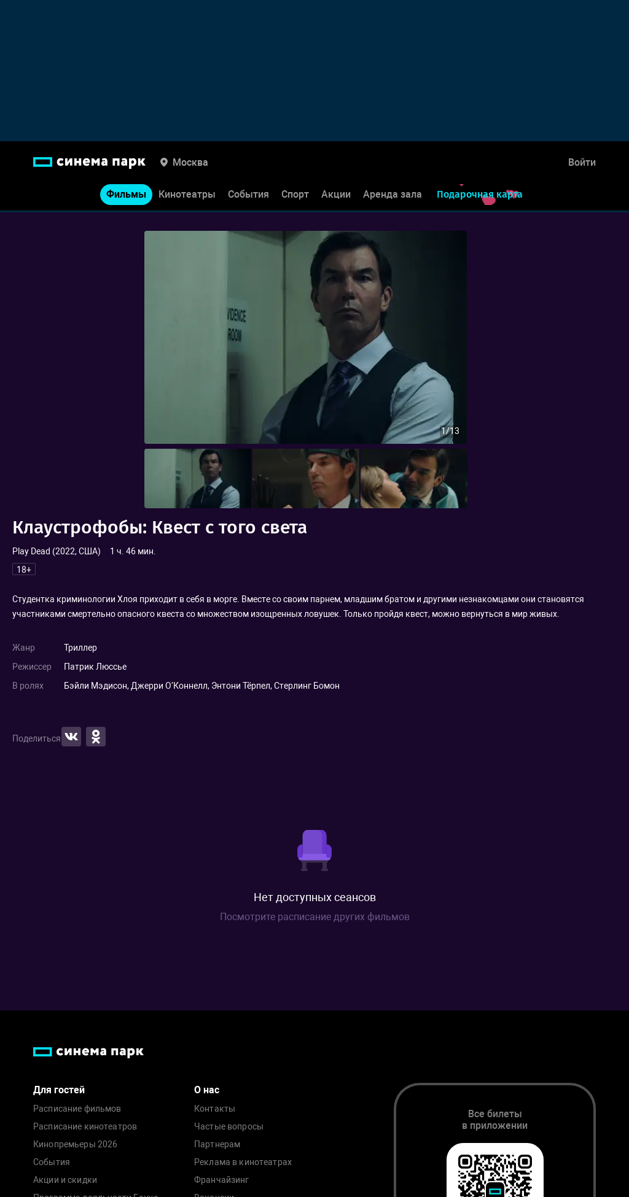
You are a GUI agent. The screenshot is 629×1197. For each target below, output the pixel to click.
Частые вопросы (229, 1126)
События (248, 195)
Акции (336, 195)
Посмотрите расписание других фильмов (315, 917)
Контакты (214, 1109)
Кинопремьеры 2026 (75, 1144)
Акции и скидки (65, 1180)
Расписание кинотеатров (85, 1126)
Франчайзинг (221, 1180)
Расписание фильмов (77, 1109)
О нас (206, 1090)
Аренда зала (392, 195)
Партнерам (217, 1144)
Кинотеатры (187, 195)
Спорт (295, 195)
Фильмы (126, 195)
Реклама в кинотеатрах (243, 1162)
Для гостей (59, 1090)
